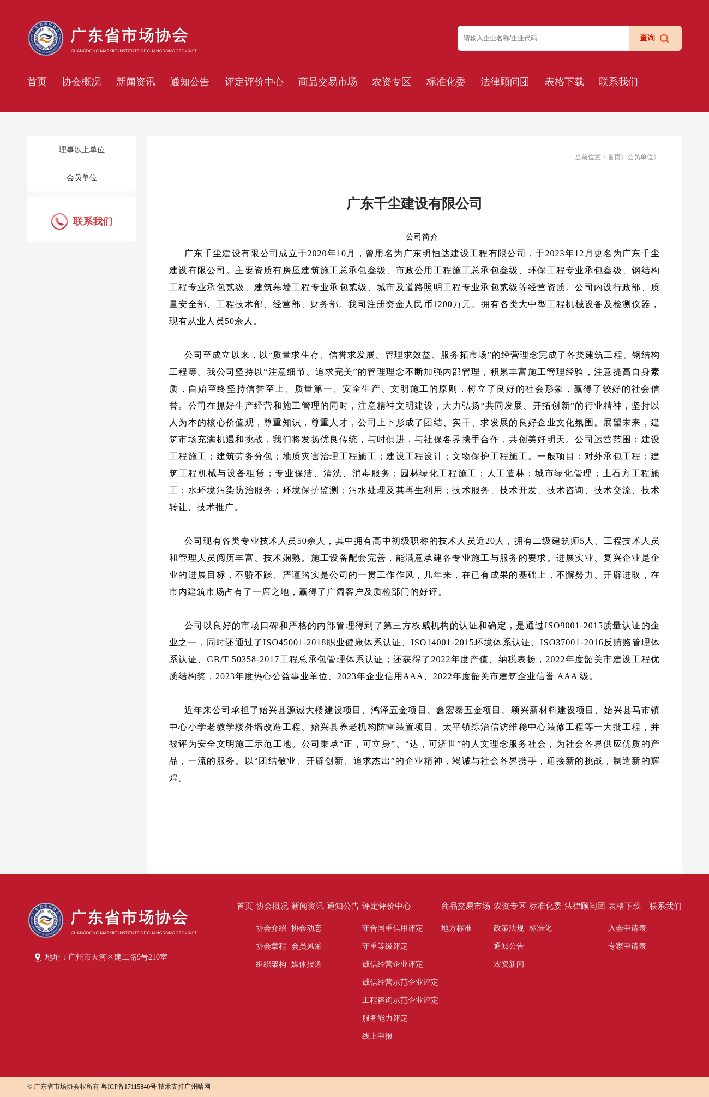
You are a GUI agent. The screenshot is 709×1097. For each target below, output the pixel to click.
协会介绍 (271, 928)
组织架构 (271, 964)
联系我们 (618, 81)
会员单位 (82, 177)
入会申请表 (627, 928)
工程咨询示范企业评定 (400, 1000)
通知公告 (189, 81)
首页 (37, 81)
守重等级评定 (385, 946)
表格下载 (564, 81)
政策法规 (509, 928)
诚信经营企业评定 (392, 964)
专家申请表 (627, 946)
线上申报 (377, 1036)
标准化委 (446, 81)
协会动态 (306, 928)
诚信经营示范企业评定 (400, 982)
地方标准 (456, 928)
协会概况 (81, 81)
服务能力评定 (385, 1018)
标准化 (540, 928)
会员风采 (306, 946)
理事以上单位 (82, 150)
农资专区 (391, 81)
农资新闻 (509, 964)
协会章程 (271, 946)
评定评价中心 (254, 81)
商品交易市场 (327, 81)
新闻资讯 (135, 81)
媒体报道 (306, 964)
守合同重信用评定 (392, 928)
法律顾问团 (505, 81)
